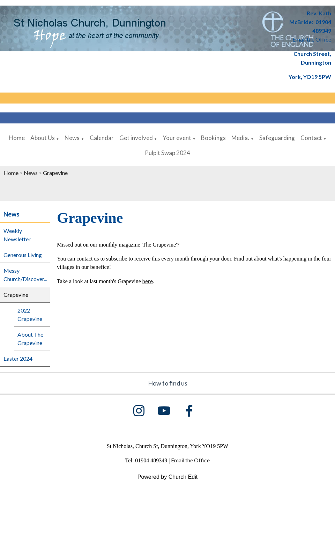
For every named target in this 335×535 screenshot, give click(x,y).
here (147, 281)
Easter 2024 (17, 358)
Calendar (102, 137)
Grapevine (55, 172)
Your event (177, 137)
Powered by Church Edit (167, 477)
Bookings (213, 137)
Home (17, 137)
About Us (42, 137)
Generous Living (22, 254)
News (72, 137)
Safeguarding (277, 137)
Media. (240, 137)
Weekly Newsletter (17, 234)
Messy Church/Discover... (25, 274)
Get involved (136, 137)
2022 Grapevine (29, 314)
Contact (311, 137)
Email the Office (190, 460)
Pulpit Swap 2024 (167, 152)
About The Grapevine (30, 338)
